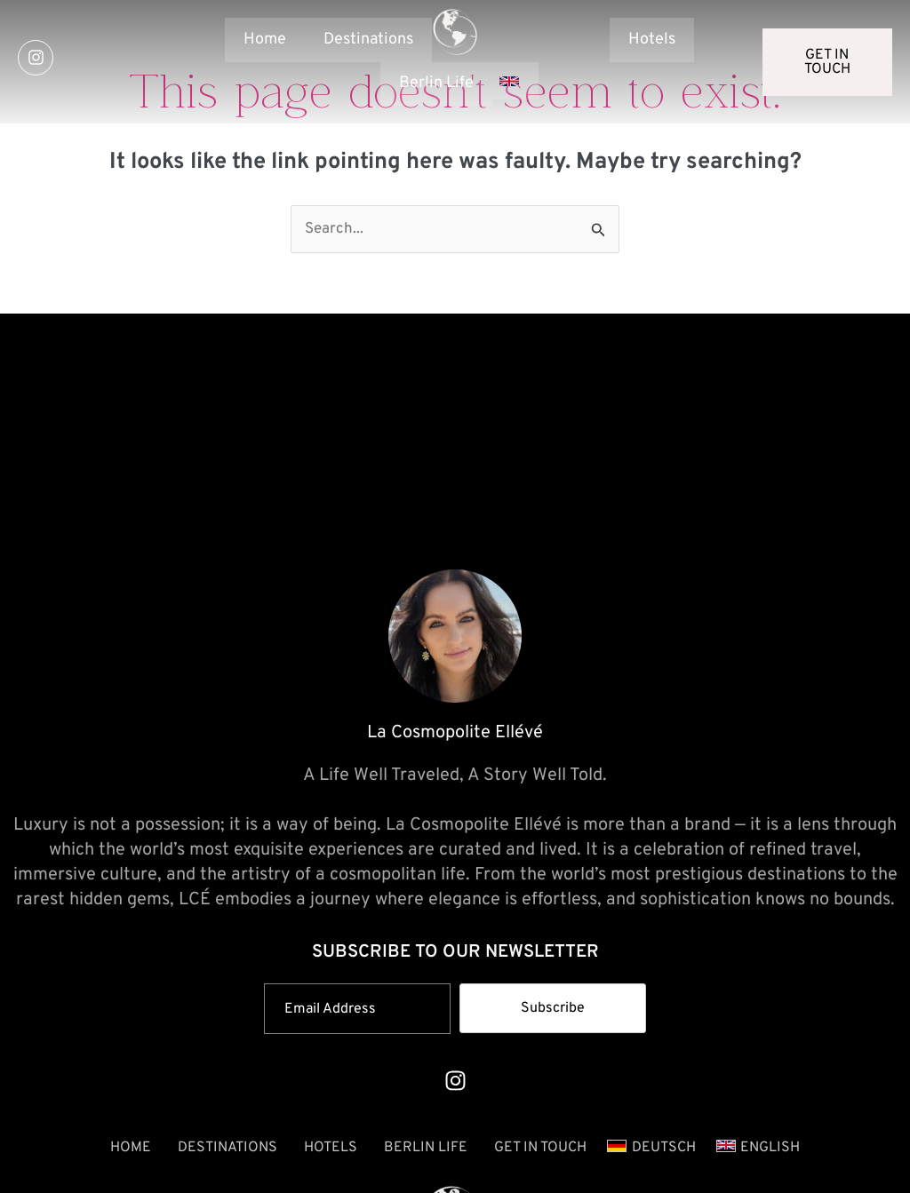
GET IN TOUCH (540, 1148)
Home (264, 39)
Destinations (368, 39)
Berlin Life (425, 1148)
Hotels (651, 39)
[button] (515, 81)
